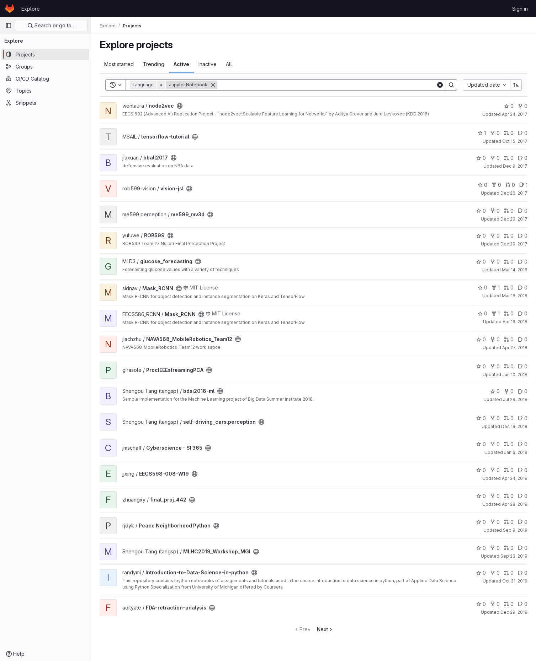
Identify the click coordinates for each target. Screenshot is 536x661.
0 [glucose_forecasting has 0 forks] (495, 262)
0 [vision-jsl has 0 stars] (482, 185)
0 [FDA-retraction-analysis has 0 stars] (481, 604)
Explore (30, 9)
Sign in (520, 9)
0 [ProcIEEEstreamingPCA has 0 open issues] (522, 366)
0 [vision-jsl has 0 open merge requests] (510, 185)
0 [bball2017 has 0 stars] (481, 158)
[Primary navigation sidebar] (8, 25)
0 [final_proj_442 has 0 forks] (495, 496)
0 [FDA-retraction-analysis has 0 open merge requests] (509, 604)
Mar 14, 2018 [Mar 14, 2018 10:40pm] (514, 269)
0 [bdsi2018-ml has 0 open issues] (522, 391)
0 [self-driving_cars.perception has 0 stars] (481, 418)
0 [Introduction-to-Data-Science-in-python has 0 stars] (481, 573)
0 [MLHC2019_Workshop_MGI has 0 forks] (495, 548)
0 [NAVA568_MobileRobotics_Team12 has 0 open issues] (522, 339)
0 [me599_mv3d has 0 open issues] (522, 211)
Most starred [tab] (119, 64)
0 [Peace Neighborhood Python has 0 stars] (481, 522)
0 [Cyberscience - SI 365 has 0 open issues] (522, 444)
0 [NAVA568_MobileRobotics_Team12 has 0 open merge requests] (509, 339)
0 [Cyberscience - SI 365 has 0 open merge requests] (509, 444)
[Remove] (213, 85)
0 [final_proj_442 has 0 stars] (481, 496)
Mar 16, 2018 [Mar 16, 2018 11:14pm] (514, 295)
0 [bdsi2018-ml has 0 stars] (495, 391)
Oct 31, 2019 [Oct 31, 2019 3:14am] (514, 581)
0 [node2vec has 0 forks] (522, 106)
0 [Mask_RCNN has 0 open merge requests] (509, 288)
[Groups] (45, 66)
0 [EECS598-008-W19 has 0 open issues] (522, 470)
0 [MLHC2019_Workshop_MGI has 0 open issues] (522, 548)
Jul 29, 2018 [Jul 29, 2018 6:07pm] (515, 399)
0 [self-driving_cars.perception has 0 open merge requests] (509, 418)
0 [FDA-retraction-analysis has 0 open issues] (522, 604)
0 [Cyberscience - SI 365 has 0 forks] (495, 444)
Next (325, 629)
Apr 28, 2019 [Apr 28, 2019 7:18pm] (514, 504)
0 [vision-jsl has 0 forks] (496, 185)
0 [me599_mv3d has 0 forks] (495, 211)
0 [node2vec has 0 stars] (509, 106)
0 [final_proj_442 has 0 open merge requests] (509, 496)
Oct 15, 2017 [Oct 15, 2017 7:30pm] (514, 141)
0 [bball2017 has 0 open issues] (522, 158)
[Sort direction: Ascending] (516, 85)
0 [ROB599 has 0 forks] (495, 236)
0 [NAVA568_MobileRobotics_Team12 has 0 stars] (481, 339)
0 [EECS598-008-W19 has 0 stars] (481, 470)
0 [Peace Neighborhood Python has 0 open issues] (522, 522)
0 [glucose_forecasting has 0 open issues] (522, 262)
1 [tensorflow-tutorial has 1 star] (482, 133)
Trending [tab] (153, 64)
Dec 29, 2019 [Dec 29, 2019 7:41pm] (513, 612)
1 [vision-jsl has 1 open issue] (523, 185)
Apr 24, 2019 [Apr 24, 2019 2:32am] (514, 478)
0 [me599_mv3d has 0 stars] (481, 211)
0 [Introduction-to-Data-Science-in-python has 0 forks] (495, 573)
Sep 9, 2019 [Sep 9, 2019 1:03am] (515, 530)
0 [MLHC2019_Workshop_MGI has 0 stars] (481, 548)
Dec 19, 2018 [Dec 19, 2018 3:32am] (514, 426)
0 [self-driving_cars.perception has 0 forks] (495, 418)
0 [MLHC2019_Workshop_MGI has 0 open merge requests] (509, 548)
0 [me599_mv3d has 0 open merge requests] (509, 211)
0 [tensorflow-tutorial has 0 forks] (495, 133)
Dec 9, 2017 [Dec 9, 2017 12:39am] (515, 166)
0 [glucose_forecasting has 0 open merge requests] (509, 262)
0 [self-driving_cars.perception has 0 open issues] (522, 418)
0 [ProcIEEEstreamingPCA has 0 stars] (481, 366)
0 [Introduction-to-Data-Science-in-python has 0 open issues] (522, 573)
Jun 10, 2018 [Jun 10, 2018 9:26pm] (514, 374)
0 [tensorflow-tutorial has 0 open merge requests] (509, 133)
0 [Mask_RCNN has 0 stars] (482, 288)
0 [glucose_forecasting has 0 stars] (481, 262)
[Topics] (45, 90)
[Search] (327, 85)
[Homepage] (10, 8)
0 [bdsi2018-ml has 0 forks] (509, 391)
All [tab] (229, 64)
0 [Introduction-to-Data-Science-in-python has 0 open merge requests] (509, 573)
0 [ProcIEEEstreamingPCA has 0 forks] (495, 366)
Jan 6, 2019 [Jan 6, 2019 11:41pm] (515, 452)
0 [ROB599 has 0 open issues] (522, 236)
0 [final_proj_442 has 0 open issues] (522, 496)
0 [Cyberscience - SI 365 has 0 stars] (481, 444)
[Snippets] (45, 102)
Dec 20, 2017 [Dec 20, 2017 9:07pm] (513, 219)
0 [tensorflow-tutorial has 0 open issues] (522, 133)
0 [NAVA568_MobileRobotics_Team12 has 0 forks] (495, 339)
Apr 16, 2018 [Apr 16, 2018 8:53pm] (515, 321)
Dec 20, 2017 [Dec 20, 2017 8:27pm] (513, 193)
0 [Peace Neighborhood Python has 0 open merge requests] (509, 522)
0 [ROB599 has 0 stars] (481, 236)
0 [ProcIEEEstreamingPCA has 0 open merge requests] (509, 366)
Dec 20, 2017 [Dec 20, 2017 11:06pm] (513, 243)
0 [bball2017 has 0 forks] (495, 158)
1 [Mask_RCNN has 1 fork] (496, 288)
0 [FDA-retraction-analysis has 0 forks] (495, 604)
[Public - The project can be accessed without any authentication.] (179, 106)
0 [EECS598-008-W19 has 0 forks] (495, 470)
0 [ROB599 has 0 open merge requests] (509, 236)
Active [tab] (181, 64)
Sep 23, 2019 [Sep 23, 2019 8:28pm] (513, 556)
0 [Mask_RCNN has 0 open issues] (522, 288)
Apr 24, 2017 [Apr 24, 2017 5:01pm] (514, 114)
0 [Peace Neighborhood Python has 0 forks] (495, 522)
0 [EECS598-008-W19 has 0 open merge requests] (509, 470)
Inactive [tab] (207, 64)
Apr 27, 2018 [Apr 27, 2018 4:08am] (514, 347)
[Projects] (45, 54)
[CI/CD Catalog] (45, 78)
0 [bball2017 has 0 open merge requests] (509, 158)
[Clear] (440, 85)
